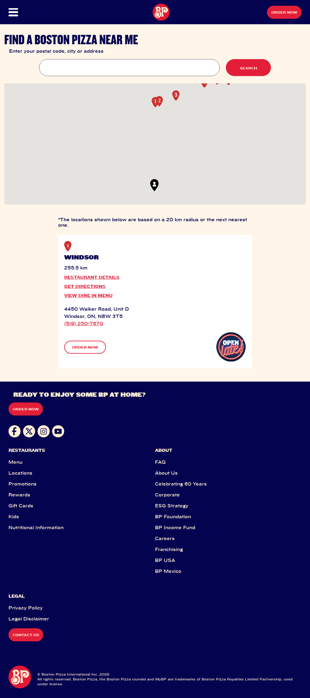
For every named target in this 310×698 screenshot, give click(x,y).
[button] (23, 12)
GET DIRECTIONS (85, 286)
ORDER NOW (85, 347)
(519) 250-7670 (83, 323)
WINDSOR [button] (81, 257)
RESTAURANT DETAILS (92, 277)
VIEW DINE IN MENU (88, 295)
